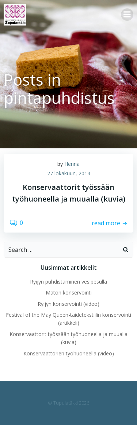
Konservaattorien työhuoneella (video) (68, 353)
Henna (72, 163)
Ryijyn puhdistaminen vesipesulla (68, 281)
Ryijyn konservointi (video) (68, 303)
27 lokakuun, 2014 (68, 173)
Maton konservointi (69, 292)
